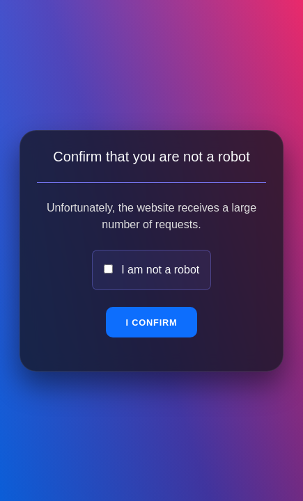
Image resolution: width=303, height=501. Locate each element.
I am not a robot (160, 270)
